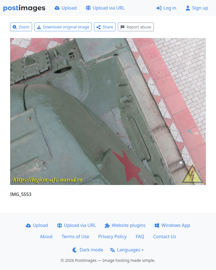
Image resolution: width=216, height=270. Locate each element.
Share (104, 27)
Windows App (172, 225)
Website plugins (125, 225)
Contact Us (164, 236)
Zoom (21, 27)
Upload (66, 8)
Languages (125, 250)
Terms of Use (75, 236)
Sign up (196, 8)
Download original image (63, 27)
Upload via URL (105, 8)
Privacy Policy (112, 236)
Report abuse (135, 27)
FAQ (140, 236)
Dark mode (88, 250)
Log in (166, 8)
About (46, 236)
